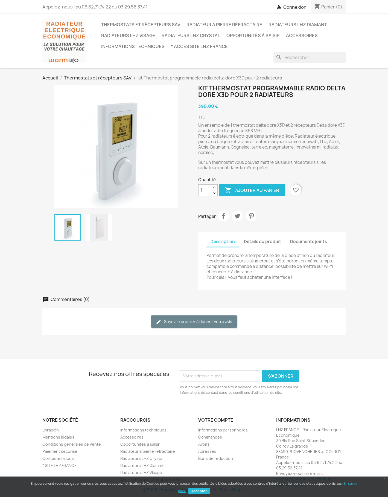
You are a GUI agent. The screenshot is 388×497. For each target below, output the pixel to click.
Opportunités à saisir (253, 35)
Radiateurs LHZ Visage (128, 35)
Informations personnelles (223, 430)
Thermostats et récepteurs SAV (140, 25)
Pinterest (251, 216)
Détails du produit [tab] (262, 241)
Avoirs (204, 444)
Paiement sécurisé (59, 451)
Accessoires (302, 35)
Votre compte (215, 420)
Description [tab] (223, 241)
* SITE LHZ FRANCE (59, 465)
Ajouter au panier (252, 190)
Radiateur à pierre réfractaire (224, 25)
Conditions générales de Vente (71, 444)
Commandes (210, 437)
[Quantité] (204, 190)
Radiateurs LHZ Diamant (298, 25)
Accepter (199, 491)
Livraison (50, 430)
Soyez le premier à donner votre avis (194, 322)
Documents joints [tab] (308, 241)
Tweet (237, 216)
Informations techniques (133, 46)
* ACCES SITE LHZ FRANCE (199, 46)
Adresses (207, 451)
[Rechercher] (309, 57)
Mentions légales (58, 437)
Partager (223, 216)
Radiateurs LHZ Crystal (191, 35)
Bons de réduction (215, 458)
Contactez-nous (58, 458)
